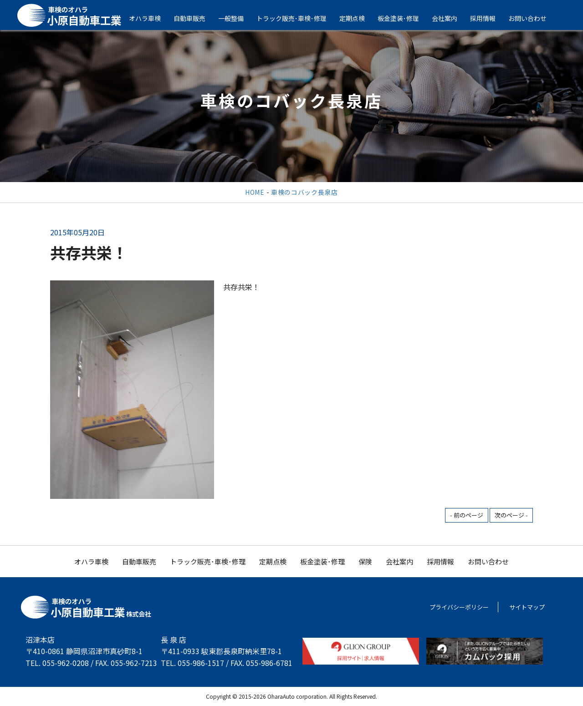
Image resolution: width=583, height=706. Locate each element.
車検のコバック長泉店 (304, 192)
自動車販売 (196, 18)
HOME (255, 192)
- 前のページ (466, 515)
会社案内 (451, 18)
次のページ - (511, 515)
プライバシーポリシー (459, 607)
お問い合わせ (534, 18)
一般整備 (237, 18)
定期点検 (358, 18)
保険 (365, 561)
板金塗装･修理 (404, 18)
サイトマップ (527, 607)
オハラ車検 (151, 18)
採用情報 (489, 18)
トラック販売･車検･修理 (298, 18)
